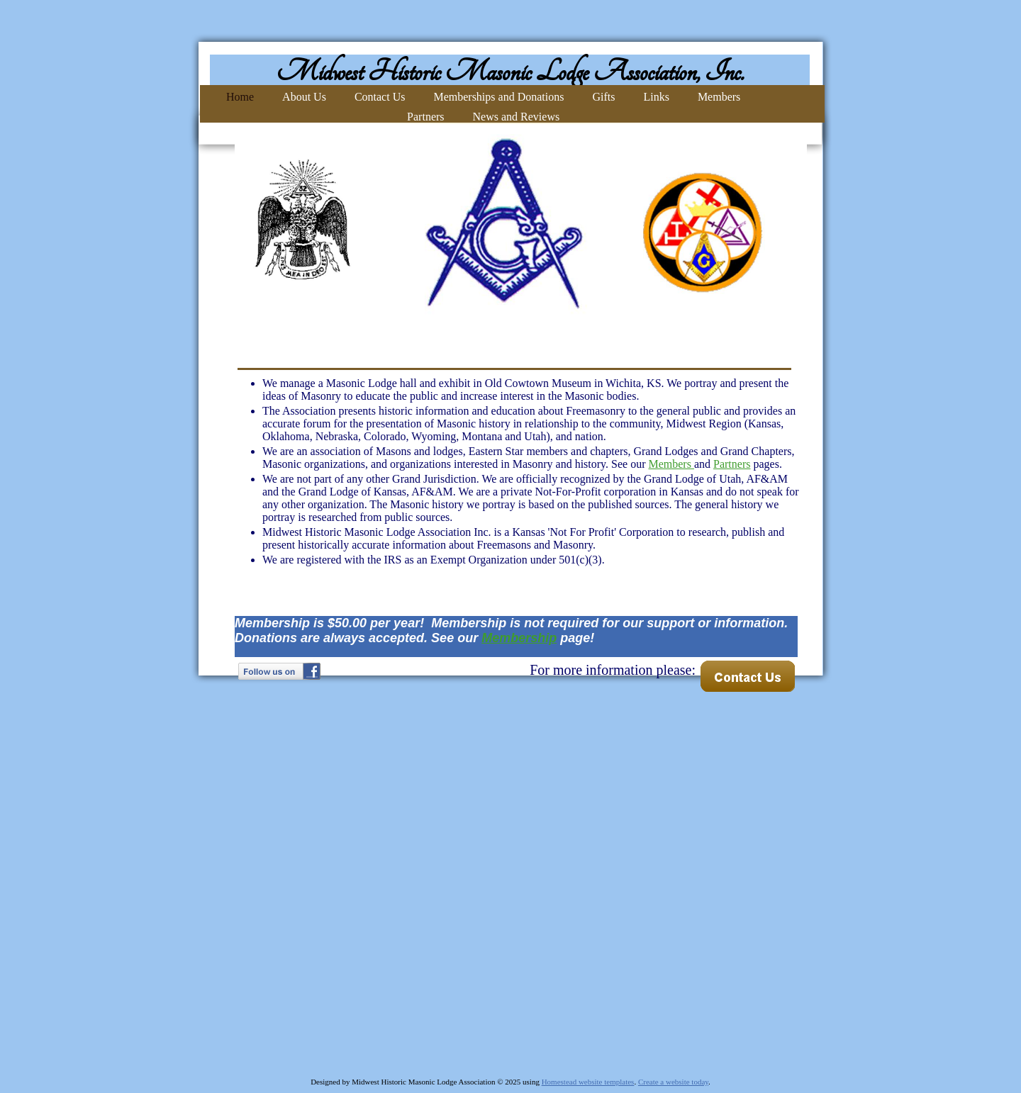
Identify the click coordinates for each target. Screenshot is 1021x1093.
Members (669, 464)
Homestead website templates (588, 1081)
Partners (731, 464)
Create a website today (673, 1081)
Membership (519, 638)
